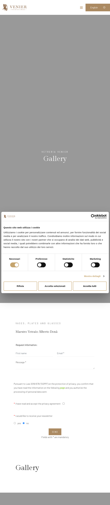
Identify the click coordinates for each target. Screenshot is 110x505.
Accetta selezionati (55, 286)
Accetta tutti (89, 286)
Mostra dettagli (92, 276)
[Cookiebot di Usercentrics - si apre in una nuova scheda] (93, 216)
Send (55, 431)
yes (19, 423)
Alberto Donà (48, 332)
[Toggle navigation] (81, 8)
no (27, 423)
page (62, 387)
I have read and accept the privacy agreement (37, 403)
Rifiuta (20, 286)
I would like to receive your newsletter (33, 416)
